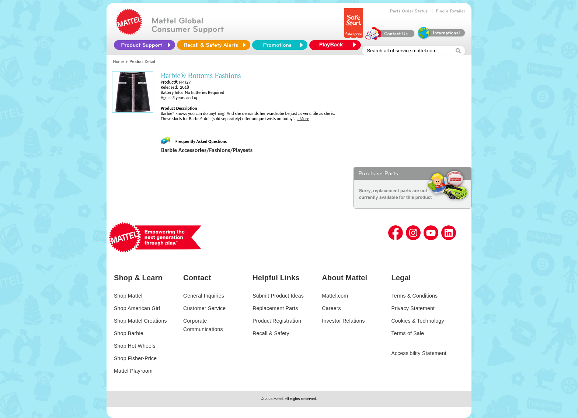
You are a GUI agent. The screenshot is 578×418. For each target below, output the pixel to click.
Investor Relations (343, 321)
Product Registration (277, 321)
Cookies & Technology (417, 321)
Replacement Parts (275, 308)
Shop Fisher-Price (135, 358)
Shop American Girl (137, 308)
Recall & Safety (271, 333)
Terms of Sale (407, 333)
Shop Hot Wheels (135, 346)
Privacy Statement (413, 308)
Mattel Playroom (133, 371)
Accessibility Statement (418, 353)
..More (303, 118)
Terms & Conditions (414, 296)
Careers (331, 308)
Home (118, 61)
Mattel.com (335, 296)
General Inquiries (203, 296)
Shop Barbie (128, 333)
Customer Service (204, 308)
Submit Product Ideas (278, 296)
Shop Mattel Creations (140, 321)
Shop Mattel (128, 296)
